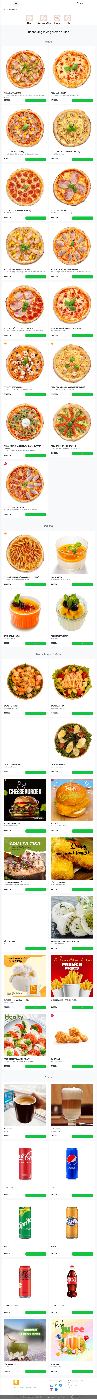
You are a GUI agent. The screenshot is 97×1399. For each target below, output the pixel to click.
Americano (8, 1129)
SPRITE (6, 1247)
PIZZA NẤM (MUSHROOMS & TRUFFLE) (65, 152)
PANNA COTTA (56, 577)
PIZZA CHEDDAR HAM (59, 211)
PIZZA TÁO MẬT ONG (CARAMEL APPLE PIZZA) (21, 577)
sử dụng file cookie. (61, 1397)
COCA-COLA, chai (57, 1305)
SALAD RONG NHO (58, 765)
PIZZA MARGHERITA (58, 93)
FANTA (53, 1247)
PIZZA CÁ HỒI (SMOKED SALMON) (63, 446)
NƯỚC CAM (55, 1364)
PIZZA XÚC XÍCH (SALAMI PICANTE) (17, 211)
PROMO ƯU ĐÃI (25, 1388)
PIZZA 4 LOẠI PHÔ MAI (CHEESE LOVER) (66, 328)
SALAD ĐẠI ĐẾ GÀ (57, 706)
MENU (15, 1388)
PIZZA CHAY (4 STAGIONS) (14, 152)
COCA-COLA (8, 1188)
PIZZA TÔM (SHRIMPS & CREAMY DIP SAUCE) (68, 387)
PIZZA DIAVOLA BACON (13, 93)
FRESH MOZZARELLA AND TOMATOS (17, 1059)
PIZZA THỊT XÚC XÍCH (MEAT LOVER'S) (18, 328)
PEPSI (53, 1188)
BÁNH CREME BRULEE (12, 636)
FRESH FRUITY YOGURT (59, 636)
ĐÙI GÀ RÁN (55, 1059)
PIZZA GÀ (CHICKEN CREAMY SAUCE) (18, 269)
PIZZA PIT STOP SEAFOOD (14, 387)
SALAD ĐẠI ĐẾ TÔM (11, 706)
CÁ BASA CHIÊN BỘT (58, 882)
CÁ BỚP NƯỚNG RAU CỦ (13, 882)
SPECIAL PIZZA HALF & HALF (15, 507)
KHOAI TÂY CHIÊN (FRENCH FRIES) (64, 1000)
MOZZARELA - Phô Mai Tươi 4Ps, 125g (65, 941)
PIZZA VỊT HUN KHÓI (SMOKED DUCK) (65, 269)
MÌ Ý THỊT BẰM (9, 941)
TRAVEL (35, 1388)
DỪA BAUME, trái (10, 1364)
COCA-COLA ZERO (11, 1305)
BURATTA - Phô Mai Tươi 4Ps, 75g (16, 1000)
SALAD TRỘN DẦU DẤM (12, 765)
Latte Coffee (55, 1129)
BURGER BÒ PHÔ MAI (12, 824)
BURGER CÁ (55, 824)
